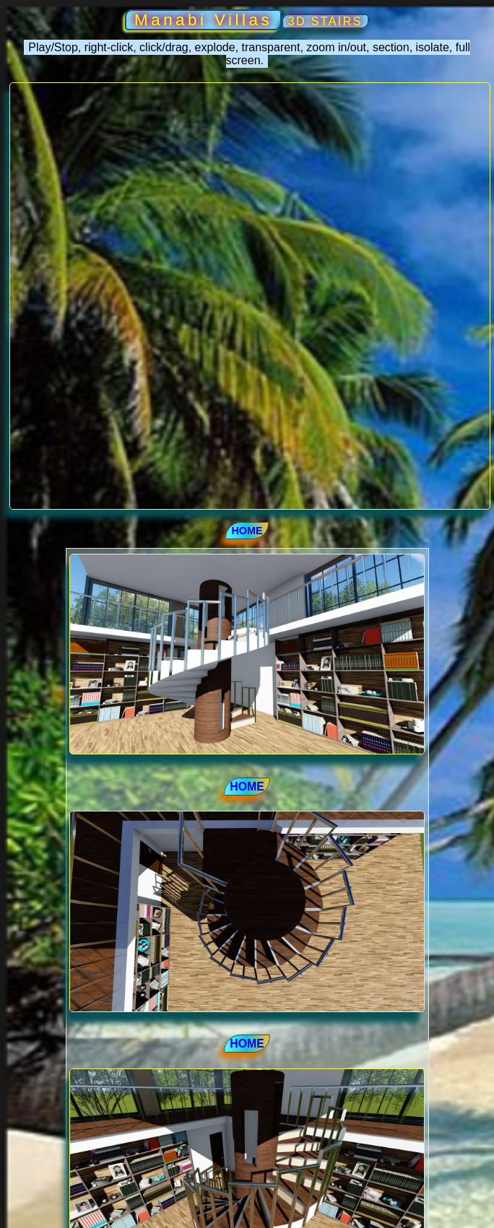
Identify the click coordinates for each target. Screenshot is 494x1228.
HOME (246, 530)
